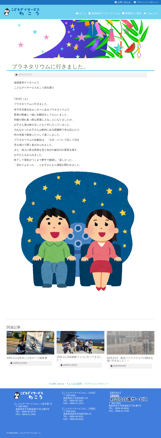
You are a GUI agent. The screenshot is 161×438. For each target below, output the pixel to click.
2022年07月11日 (25, 75)
